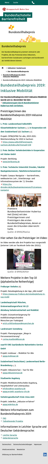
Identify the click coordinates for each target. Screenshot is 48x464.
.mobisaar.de (10, 356)
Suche (15, 2)
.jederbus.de (10, 404)
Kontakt (33, 2)
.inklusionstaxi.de (12, 373)
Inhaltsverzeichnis (8, 449)
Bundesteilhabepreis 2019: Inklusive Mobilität (14, 75)
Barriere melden (37, 2)
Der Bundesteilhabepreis (18, 71)
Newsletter (21, 449)
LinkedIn (45, 454)
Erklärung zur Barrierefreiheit (12, 454)
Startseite (3, 67)
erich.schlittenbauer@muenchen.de (18, 323)
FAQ (4, 418)
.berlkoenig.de (11, 161)
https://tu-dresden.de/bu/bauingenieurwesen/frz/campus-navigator (21, 187)
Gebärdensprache (41, 2)
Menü (7, 2)
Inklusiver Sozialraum (17, 68)
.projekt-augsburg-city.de (16, 391)
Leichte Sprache (45, 2)
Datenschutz (6, 444)
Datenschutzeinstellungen (22, 444)
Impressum (38, 444)
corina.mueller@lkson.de (14, 339)
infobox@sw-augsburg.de (14, 388)
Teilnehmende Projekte (13, 421)
